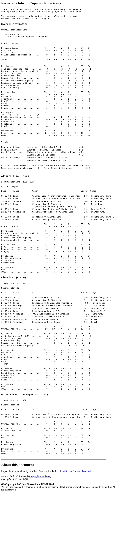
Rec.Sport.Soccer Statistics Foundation (74, 536)
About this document (17, 530)
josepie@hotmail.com (39, 542)
